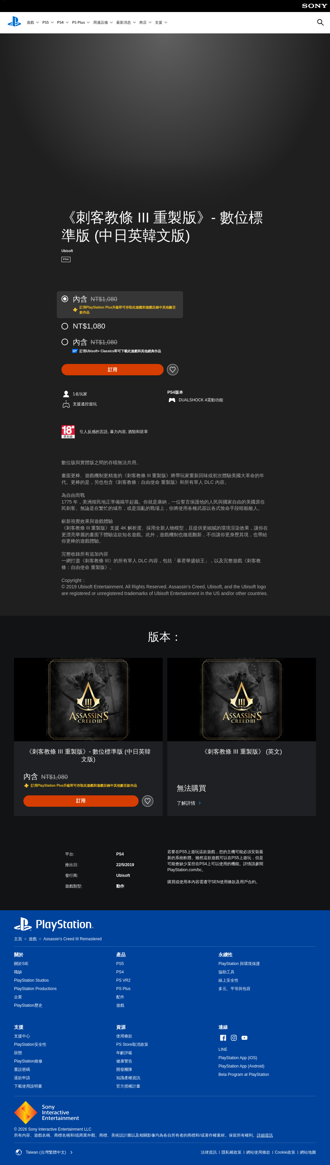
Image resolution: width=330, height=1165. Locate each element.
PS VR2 (123, 980)
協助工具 (226, 972)
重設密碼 (22, 1069)
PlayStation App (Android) (241, 1066)
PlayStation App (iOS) (237, 1057)
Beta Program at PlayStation (243, 1074)
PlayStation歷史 (28, 1005)
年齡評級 (124, 1052)
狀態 (18, 1052)
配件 (120, 997)
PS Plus (78, 22)
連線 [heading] (223, 1027)
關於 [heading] (18, 954)
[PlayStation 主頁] (14, 23)
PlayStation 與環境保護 (239, 963)
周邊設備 (100, 22)
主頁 (18, 939)
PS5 (45, 22)
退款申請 (22, 1078)
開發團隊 (124, 1069)
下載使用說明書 (28, 1086)
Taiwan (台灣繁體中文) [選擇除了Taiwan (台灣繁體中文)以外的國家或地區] (44, 1152)
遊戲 (30, 22)
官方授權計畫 (128, 1086)
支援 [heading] (18, 1027)
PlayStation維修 (28, 1061)
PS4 (60, 22)
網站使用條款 (258, 1152)
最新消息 (123, 22)
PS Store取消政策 (132, 1044)
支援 (158, 22)
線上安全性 (228, 980)
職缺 (18, 972)
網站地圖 (308, 1152)
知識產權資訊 (128, 1078)
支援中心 (22, 1036)
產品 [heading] (121, 954)
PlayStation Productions (35, 988)
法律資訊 (209, 1152)
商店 (143, 22)
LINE (222, 1049)
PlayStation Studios (31, 980)
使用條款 (124, 1036)
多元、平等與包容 (234, 988)
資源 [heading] (121, 1027)
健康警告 (124, 1061)
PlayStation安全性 (30, 1044)
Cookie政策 (285, 1152)
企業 (18, 997)
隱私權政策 (231, 1152)
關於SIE (21, 963)
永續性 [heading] (225, 954)
